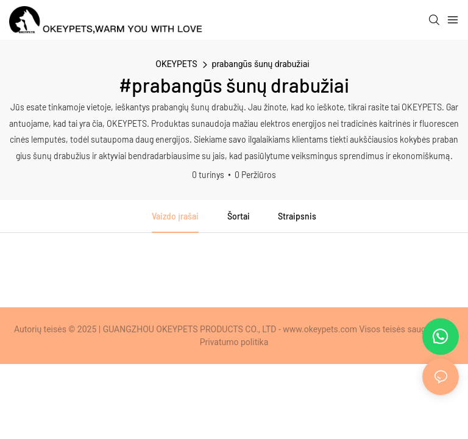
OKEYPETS (176, 64)
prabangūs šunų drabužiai (261, 64)
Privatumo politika (234, 342)
